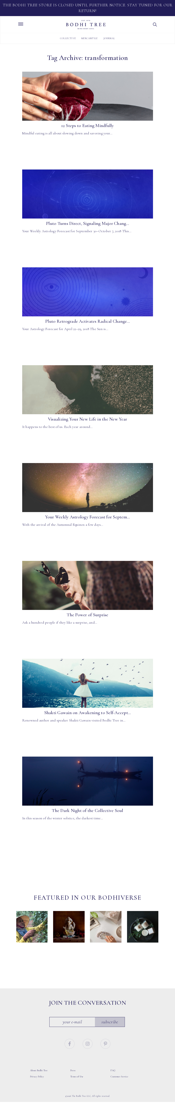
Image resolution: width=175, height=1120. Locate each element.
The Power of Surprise (87, 615)
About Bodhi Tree (39, 1070)
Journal (109, 38)
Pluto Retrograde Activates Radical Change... (87, 321)
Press (73, 1070)
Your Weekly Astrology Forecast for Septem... (87, 517)
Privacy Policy (37, 1076)
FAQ (113, 1070)
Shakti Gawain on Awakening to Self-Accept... (87, 713)
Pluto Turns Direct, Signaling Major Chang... (87, 223)
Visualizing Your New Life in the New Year (87, 419)
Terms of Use (76, 1076)
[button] (155, 24)
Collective (68, 38)
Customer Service (119, 1076)
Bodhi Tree (86, 25)
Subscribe (109, 1022)
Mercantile (89, 38)
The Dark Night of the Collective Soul (87, 810)
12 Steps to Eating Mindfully (87, 125)
